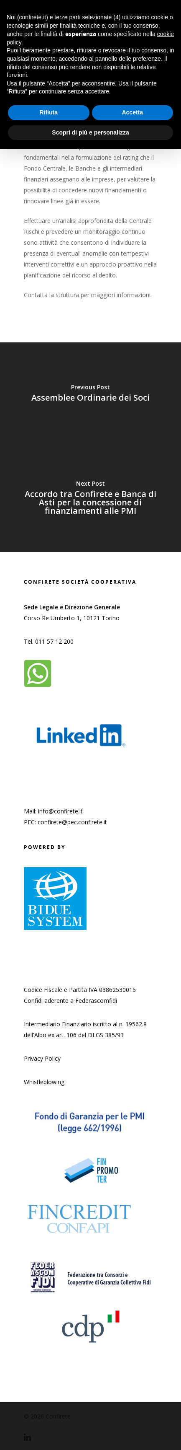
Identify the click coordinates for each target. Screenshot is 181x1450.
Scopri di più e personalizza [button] (90, 132)
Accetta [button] (132, 112)
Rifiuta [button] (48, 112)
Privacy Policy (42, 1058)
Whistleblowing (44, 1082)
